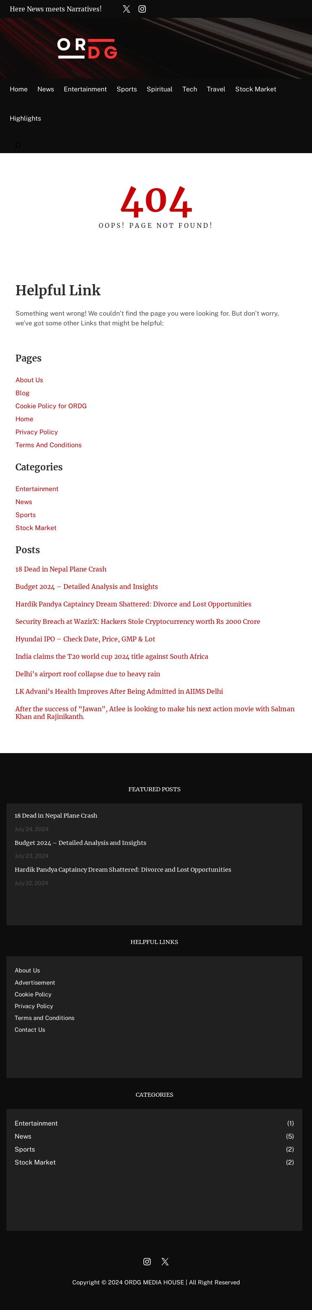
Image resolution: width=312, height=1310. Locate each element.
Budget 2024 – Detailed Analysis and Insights (86, 587)
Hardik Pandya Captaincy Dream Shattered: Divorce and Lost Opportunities (133, 604)
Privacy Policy (36, 432)
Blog (22, 393)
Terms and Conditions (44, 1017)
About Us (29, 380)
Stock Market (35, 528)
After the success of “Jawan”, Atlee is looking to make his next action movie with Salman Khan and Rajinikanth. (155, 713)
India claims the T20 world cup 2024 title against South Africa (111, 656)
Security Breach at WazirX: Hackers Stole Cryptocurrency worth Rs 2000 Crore (137, 622)
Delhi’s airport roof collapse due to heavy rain (87, 674)
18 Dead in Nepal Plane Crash (60, 569)
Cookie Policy (33, 994)
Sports (25, 515)
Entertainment (36, 489)
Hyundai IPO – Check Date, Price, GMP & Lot (85, 639)
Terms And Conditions (48, 445)
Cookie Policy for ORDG (51, 406)
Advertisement (35, 982)
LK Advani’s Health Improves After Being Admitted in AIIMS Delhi (119, 691)
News (23, 502)
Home (19, 89)
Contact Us (30, 1029)
